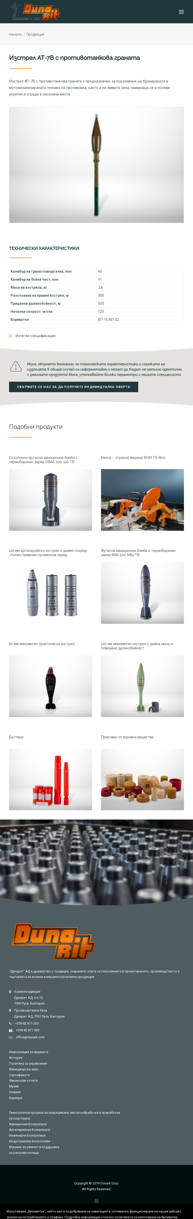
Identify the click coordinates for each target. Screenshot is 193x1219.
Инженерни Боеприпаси (27, 1135)
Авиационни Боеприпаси (28, 1124)
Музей (14, 1086)
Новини (15, 1092)
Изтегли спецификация (35, 336)
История (15, 1058)
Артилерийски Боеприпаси (29, 1130)
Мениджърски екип (23, 1069)
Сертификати (19, 1075)
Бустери (16, 737)
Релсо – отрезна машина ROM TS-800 (133, 458)
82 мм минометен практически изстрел (42, 644)
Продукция (35, 34)
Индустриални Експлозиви (29, 1141)
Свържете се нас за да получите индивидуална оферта (73, 387)
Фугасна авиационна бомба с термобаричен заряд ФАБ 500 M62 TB (138, 553)
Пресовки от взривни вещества (127, 737)
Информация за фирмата (28, 1052)
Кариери (15, 1098)
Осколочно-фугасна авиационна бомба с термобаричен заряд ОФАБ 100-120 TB (43, 460)
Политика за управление (28, 1063)
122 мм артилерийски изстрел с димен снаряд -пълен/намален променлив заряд (48, 553)
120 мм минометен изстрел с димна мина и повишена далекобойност (137, 646)
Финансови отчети (23, 1080)
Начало (15, 34)
